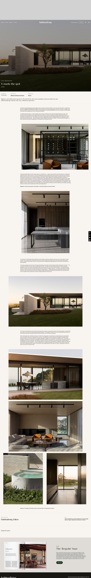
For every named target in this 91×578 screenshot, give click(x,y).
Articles (6, 22)
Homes (2, 80)
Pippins (69, 519)
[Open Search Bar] (86, 22)
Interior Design (85, 518)
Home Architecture (69, 518)
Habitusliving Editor (8, 80)
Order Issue (59, 562)
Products (10, 22)
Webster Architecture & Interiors (17, 95)
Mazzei (29, 95)
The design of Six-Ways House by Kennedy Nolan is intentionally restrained (39, 508)
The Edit (15, 22)
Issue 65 (81, 22)
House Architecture (77, 518)
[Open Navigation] (89, 22)
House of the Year (74, 22)
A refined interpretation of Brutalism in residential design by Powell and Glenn (39, 186)
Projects (2, 22)
